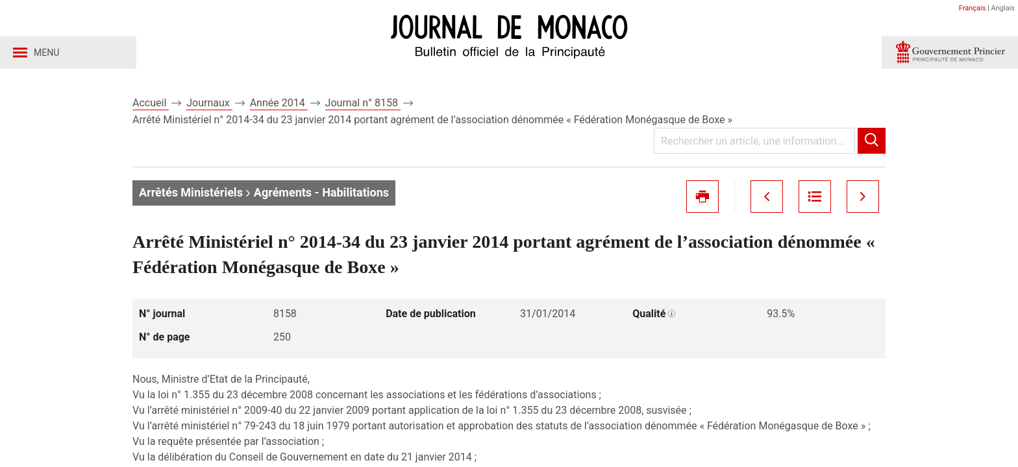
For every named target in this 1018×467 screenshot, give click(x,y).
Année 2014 (279, 103)
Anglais (1003, 8)
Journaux (209, 103)
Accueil (150, 103)
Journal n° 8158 (363, 103)
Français (972, 8)
